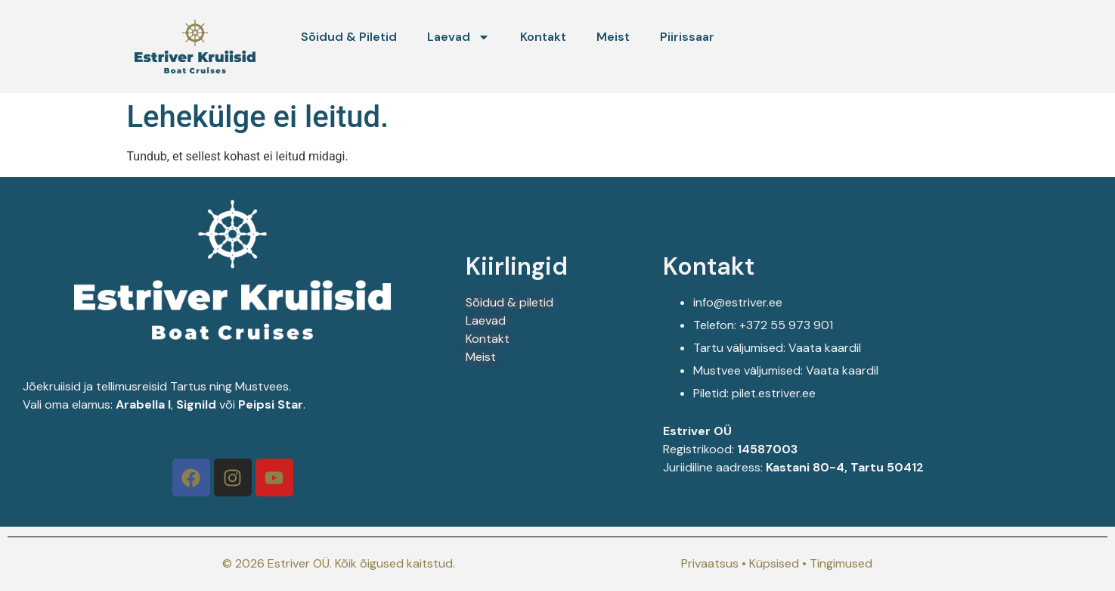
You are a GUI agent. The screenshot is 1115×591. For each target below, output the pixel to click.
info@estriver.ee (737, 302)
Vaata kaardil (826, 348)
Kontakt (543, 37)
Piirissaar (687, 37)
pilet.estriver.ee (774, 393)
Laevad (458, 37)
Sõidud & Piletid (349, 37)
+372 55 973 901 (786, 325)
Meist (613, 37)
